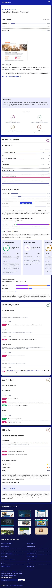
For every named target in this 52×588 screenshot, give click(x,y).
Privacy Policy (4, 575)
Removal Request (18, 573)
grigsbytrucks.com (5, 566)
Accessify (6, 2)
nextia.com (29, 563)
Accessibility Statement (6, 573)
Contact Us (14, 571)
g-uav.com (3, 563)
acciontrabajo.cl (31, 546)
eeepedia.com (4, 549)
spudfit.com (4, 556)
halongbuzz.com (5, 546)
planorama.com (30, 543)
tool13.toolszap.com (32, 556)
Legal (20, 571)
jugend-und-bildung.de (9, 9)
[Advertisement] (26, 36)
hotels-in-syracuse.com (6, 553)
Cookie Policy (12, 575)
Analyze (21, 580)
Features (8, 571)
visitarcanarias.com (31, 559)
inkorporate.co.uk (31, 549)
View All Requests (26, 203)
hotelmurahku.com (31, 553)
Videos (2, 571)
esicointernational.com (6, 543)
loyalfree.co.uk (30, 566)
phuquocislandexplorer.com (8, 559)
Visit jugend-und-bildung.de (11, 76)
